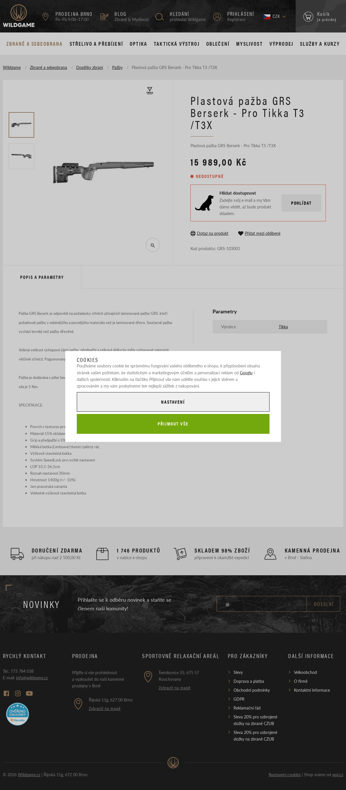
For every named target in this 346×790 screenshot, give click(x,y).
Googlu (246, 372)
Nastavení (173, 401)
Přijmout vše (173, 423)
